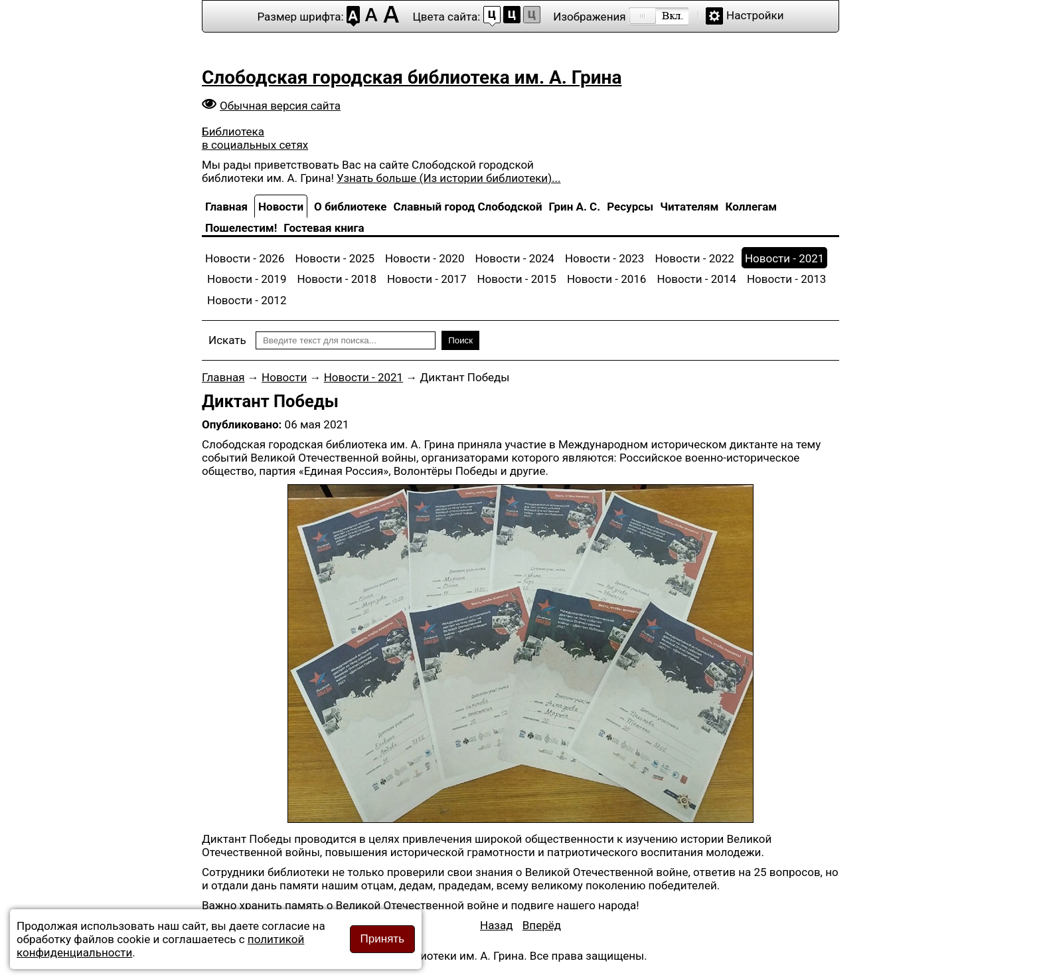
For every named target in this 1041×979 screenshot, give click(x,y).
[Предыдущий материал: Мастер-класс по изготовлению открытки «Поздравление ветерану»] (496, 925)
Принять (382, 939)
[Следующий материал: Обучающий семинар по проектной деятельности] (541, 925)
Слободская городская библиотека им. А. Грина (411, 77)
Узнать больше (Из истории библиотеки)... (448, 178)
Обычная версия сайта (280, 105)
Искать (227, 340)
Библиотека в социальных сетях (255, 138)
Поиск (460, 340)
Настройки (755, 15)
